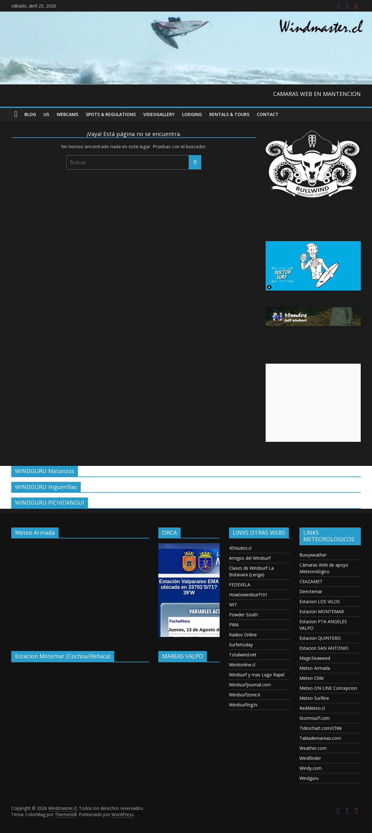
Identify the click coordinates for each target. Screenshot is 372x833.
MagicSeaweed (314, 658)
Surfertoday (241, 645)
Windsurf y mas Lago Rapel (256, 675)
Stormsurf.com (314, 718)
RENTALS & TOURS (229, 114)
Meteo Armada (314, 668)
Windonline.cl (242, 665)
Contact (267, 114)
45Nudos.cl (240, 548)
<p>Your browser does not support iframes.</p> (80, 590)
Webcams (67, 114)
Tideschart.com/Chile (320, 728)
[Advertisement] (313, 403)
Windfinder (310, 758)
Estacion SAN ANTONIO (324, 648)
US (46, 114)
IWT (233, 605)
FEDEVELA (239, 585)
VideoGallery (159, 114)
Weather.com (313, 748)
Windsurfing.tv (243, 705)
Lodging (192, 114)
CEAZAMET (311, 581)
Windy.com (310, 768)
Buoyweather (313, 555)
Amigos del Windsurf (250, 558)
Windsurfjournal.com (250, 685)
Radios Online (243, 635)
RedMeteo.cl (312, 708)
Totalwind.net (243, 655)
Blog (30, 114)
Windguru (308, 778)
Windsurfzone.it (244, 695)
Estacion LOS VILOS (319, 601)
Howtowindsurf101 (248, 595)
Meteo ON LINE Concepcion (328, 688)
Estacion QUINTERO (320, 638)
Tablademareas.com (320, 738)
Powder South (243, 615)
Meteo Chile (311, 678)
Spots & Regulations (111, 114)
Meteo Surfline (314, 698)
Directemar (310, 591)
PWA (234, 625)
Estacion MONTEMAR (321, 611)
